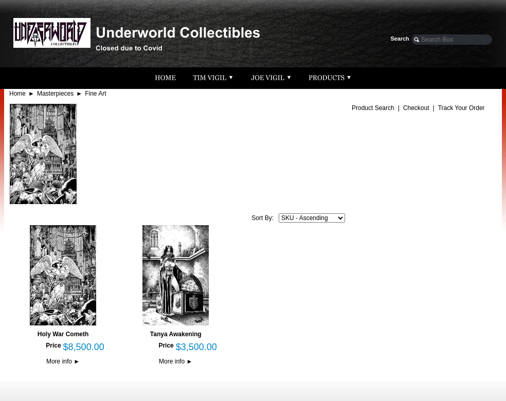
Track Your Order (461, 108)
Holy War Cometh (63, 334)
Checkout (416, 108)
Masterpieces (55, 93)
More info (63, 361)
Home (17, 93)
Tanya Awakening (176, 334)
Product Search (373, 108)
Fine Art (95, 93)
